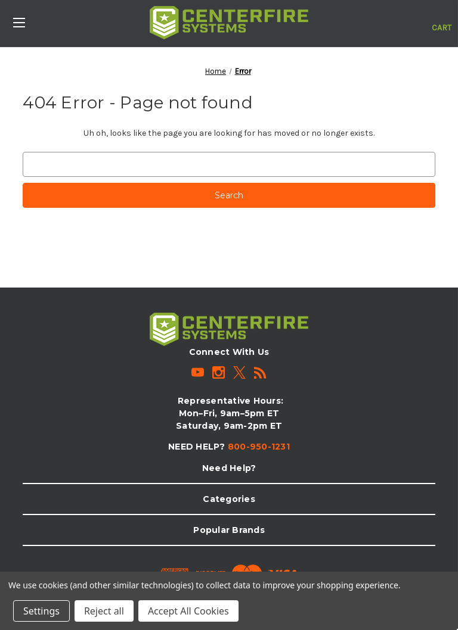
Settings (41, 610)
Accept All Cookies (188, 610)
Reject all (104, 610)
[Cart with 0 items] (441, 21)
